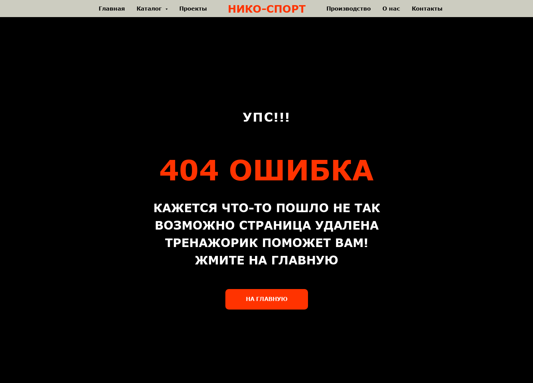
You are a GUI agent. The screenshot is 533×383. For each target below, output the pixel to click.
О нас (391, 8)
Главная (112, 8)
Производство (348, 8)
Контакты (427, 8)
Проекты (193, 8)
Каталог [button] (150, 8)
